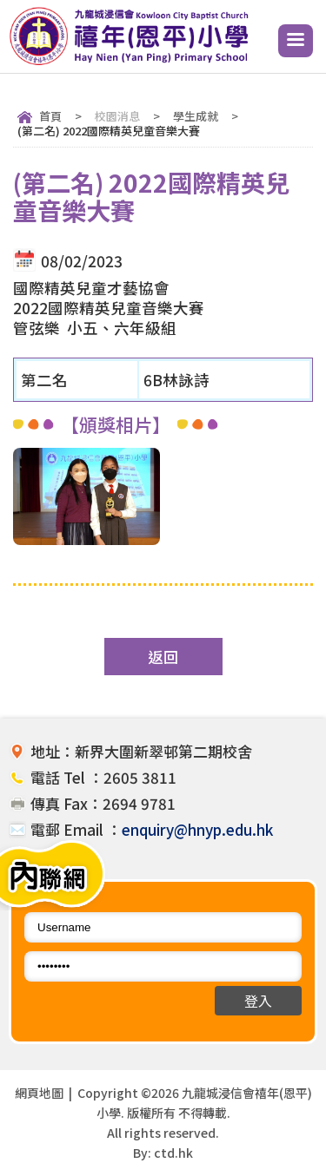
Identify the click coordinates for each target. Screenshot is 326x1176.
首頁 (50, 115)
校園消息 (117, 116)
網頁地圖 (39, 1092)
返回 (163, 656)
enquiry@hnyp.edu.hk (197, 829)
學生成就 (195, 116)
